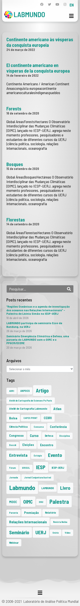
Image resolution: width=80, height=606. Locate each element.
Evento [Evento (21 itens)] (55, 455)
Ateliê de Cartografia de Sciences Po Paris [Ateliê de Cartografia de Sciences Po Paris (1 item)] (30, 400)
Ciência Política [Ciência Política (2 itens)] (18, 426)
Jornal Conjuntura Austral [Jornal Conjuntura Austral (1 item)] (37, 477)
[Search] (68, 289)
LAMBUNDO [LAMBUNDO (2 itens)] (47, 488)
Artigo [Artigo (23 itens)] (42, 390)
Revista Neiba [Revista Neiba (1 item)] (60, 522)
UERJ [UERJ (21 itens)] (40, 532)
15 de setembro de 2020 (22, 169)
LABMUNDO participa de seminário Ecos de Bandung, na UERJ (34, 324)
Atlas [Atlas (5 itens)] (57, 408)
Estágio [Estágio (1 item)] (38, 455)
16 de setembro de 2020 (22, 113)
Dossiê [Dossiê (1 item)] (12, 445)
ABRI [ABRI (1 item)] (11, 390)
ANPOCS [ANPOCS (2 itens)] (25, 390)
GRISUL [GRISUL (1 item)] (26, 467)
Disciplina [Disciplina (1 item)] (64, 435)
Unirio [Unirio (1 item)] (55, 532)
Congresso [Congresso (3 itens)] (16, 435)
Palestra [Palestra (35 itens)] (59, 501)
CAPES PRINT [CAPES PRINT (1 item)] (30, 418)
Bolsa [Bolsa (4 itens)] (13, 418)
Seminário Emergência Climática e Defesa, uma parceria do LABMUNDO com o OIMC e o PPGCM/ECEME (37, 339)
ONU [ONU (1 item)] (41, 502)
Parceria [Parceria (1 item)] (13, 512)
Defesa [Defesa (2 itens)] (49, 435)
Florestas (15, 219)
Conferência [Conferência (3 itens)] (58, 427)
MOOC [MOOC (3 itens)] (13, 502)
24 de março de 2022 (20, 50)
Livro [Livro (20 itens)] (65, 488)
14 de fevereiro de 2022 (22, 75)
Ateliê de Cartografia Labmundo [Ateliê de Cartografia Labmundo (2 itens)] (28, 408)
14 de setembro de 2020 (22, 224)
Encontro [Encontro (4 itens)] (46, 445)
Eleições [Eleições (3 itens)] (28, 445)
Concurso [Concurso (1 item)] (39, 426)
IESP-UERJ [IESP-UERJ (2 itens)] (58, 467)
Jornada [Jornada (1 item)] (13, 477)
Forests (13, 108)
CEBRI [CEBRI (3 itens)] (48, 418)
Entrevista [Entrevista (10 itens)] (18, 455)
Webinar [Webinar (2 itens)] (14, 542)
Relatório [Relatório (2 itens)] (50, 512)
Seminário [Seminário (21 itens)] (19, 532)
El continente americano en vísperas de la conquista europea (38, 67)
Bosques (14, 164)
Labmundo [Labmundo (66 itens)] (22, 487)
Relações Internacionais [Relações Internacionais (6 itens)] (28, 522)
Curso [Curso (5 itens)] (34, 435)
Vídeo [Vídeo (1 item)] (67, 532)
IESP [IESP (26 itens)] (40, 467)
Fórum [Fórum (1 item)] (12, 467)
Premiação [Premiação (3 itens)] (31, 512)
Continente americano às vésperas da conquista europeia (39, 42)
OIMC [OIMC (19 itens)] (28, 502)
